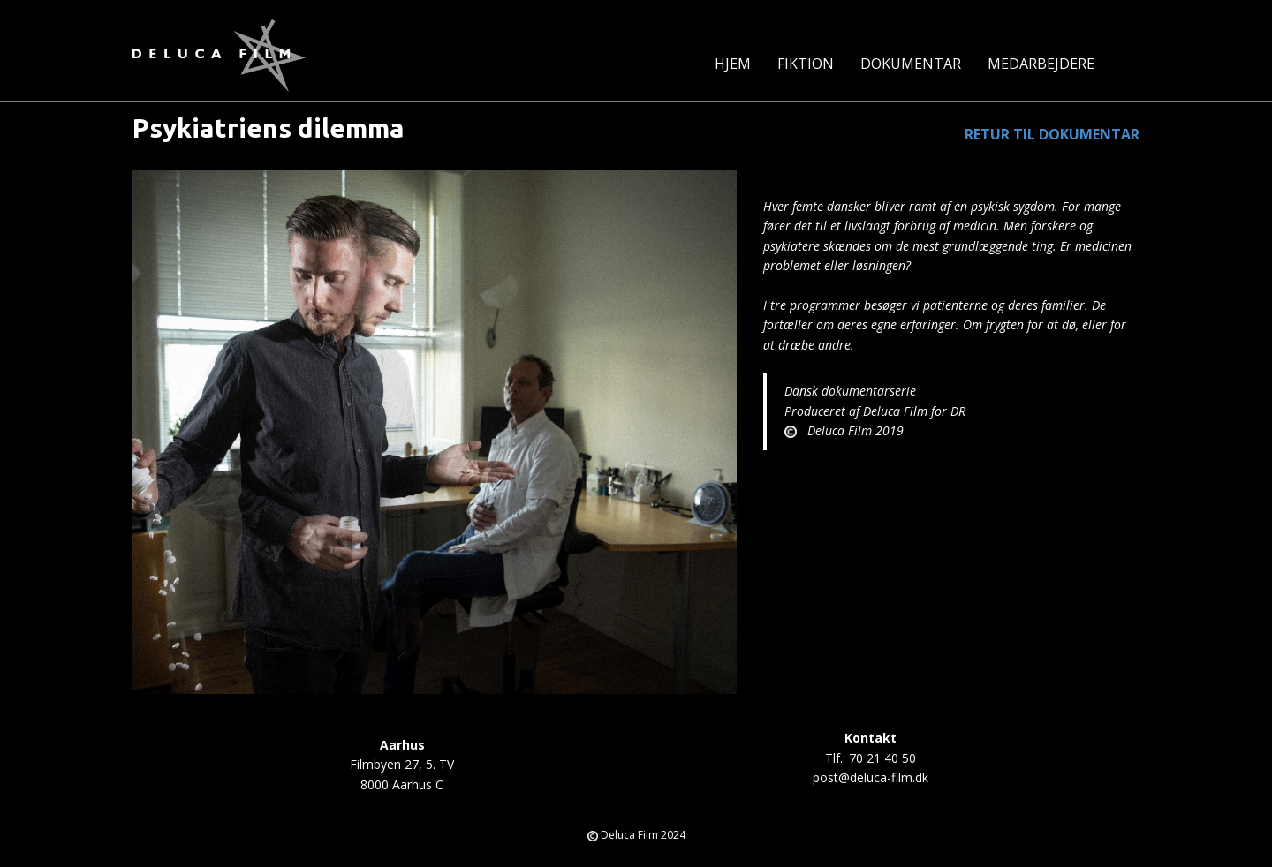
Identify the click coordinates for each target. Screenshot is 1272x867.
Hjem (733, 63)
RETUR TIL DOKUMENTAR (1052, 134)
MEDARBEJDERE (1041, 63)
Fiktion (805, 63)
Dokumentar (910, 63)
